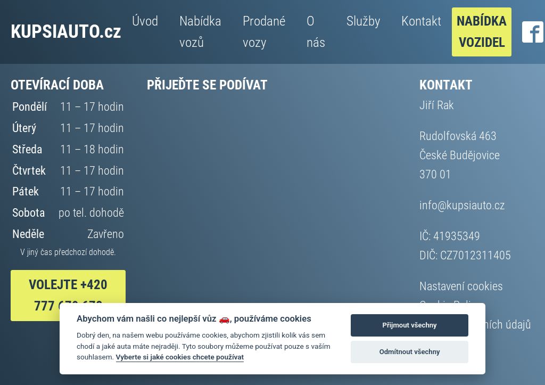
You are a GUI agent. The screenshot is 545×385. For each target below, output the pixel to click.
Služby (363, 21)
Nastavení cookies (461, 286)
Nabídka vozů (200, 31)
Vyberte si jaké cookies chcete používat (180, 357)
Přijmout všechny (410, 325)
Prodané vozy (264, 31)
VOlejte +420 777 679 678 (68, 295)
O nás (316, 31)
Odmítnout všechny (409, 352)
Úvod (145, 21)
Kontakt (421, 21)
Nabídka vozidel (482, 31)
